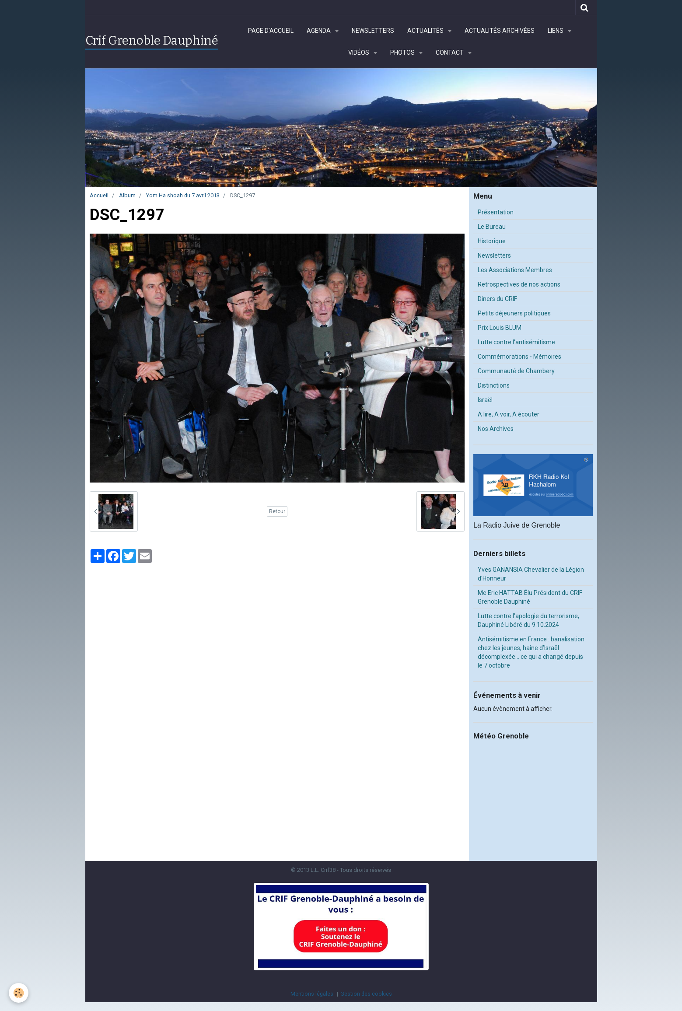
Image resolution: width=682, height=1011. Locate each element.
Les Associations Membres (515, 269)
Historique (492, 241)
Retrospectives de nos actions (519, 284)
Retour (277, 511)
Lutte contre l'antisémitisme (516, 342)
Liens (556, 30)
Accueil (99, 195)
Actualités (426, 30)
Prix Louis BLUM (499, 327)
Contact (450, 52)
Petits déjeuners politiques (514, 313)
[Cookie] (18, 993)
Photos (403, 52)
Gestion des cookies (366, 993)
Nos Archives (496, 428)
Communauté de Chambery (516, 370)
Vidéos (359, 52)
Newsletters (373, 30)
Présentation (496, 212)
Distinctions (494, 385)
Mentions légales (311, 993)
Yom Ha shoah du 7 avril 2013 (183, 195)
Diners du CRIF (497, 298)
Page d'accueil (271, 30)
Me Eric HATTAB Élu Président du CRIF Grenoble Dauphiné (530, 597)
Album (127, 195)
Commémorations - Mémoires (519, 356)
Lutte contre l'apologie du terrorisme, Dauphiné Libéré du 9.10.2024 (528, 620)
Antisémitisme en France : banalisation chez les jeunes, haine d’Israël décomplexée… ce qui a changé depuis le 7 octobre (531, 652)
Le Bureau (492, 226)
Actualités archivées (500, 30)
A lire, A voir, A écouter (508, 414)
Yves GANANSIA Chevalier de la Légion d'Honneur (531, 574)
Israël (485, 399)
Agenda (319, 30)
